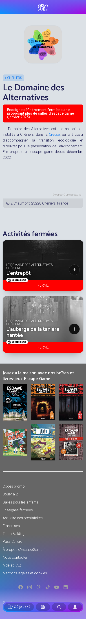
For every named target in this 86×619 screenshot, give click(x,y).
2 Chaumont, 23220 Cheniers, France (39, 203)
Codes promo (14, 486)
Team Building (13, 534)
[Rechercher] (59, 607)
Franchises (11, 526)
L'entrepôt (18, 273)
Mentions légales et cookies (25, 573)
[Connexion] (75, 607)
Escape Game (43, 7)
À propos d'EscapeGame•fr (24, 549)
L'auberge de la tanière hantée (32, 332)
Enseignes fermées (18, 510)
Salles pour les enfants (20, 502)
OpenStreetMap (73, 195)
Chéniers (14, 78)
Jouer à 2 (10, 494)
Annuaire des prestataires (23, 518)
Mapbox (59, 195)
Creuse (54, 134)
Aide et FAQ (12, 565)
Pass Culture (12, 541)
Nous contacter (15, 557)
